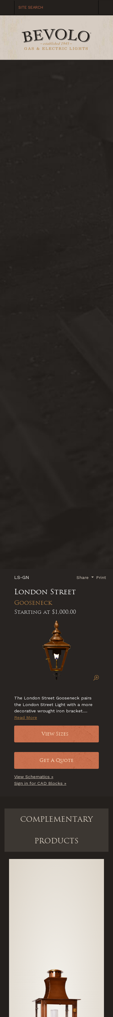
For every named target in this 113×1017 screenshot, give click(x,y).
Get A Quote (56, 760)
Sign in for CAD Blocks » (40, 783)
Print (101, 577)
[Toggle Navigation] (105, 7)
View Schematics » (33, 776)
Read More (25, 717)
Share (83, 577)
